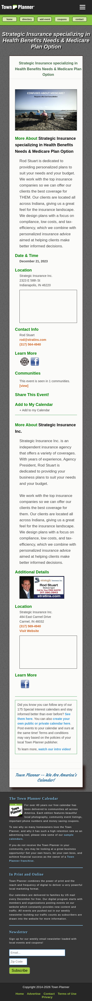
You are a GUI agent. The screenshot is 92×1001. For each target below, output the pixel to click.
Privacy (47, 997)
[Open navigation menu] (82, 7)
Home (20, 993)
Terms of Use (67, 993)
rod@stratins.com (32, 339)
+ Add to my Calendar (34, 410)
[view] (23, 386)
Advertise (34, 993)
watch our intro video (54, 749)
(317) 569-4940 (30, 626)
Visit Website (29, 631)
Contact (49, 993)
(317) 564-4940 (30, 344)
